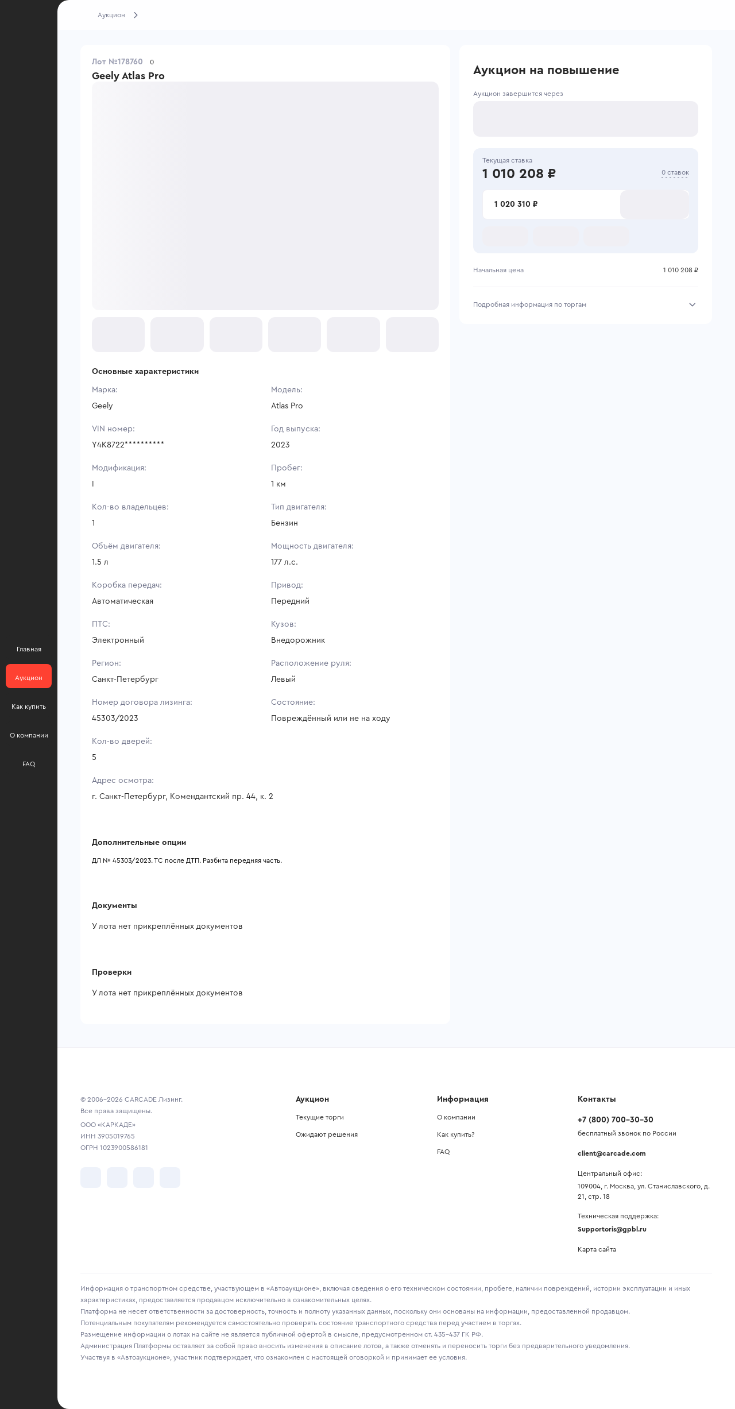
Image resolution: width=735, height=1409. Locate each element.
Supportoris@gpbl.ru (612, 1229)
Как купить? (455, 1134)
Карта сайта (597, 1249)
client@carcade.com (612, 1153)
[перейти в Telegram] (117, 1177)
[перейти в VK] (90, 1177)
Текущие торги (320, 1117)
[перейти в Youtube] (143, 1177)
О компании (456, 1117)
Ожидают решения (327, 1134)
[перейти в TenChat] (170, 1177)
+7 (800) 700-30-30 (615, 1120)
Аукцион (111, 14)
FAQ (443, 1151)
